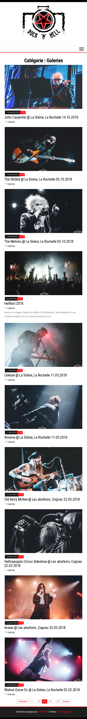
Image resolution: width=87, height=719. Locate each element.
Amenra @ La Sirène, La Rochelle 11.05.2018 (35, 437)
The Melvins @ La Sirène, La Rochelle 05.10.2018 (38, 241)
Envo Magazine (64, 711)
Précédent (23, 701)
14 (39, 701)
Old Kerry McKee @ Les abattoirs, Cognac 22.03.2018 (42, 499)
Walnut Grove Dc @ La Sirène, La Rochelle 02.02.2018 (42, 690)
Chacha (11, 122)
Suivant (66, 701)
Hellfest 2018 (13, 303)
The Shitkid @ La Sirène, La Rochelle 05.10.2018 (38, 179)
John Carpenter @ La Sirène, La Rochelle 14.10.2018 (41, 117)
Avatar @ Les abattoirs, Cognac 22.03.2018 (35, 627)
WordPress (43, 711)
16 (50, 701)
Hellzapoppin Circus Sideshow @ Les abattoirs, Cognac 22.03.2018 (43, 563)
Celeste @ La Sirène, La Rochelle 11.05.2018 (35, 375)
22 (58, 701)
